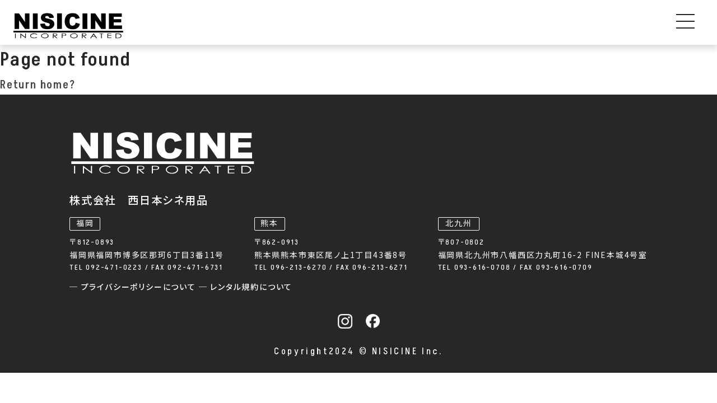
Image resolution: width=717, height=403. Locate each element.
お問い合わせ (672, 26)
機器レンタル (305, 26)
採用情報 (582, 26)
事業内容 (210, 26)
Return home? (38, 95)
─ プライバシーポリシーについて (311, 270)
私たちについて (471, 26)
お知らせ (385, 26)
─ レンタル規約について (423, 270)
